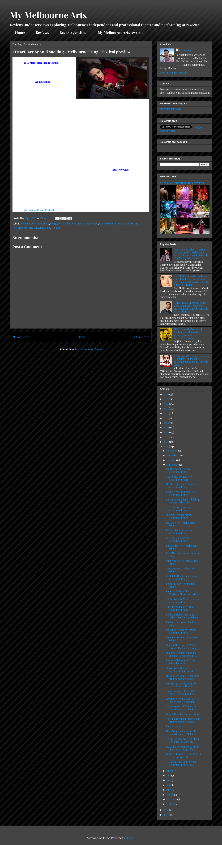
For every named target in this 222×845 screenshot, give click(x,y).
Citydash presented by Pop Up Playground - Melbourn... (182, 700)
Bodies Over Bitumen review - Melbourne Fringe (182, 493)
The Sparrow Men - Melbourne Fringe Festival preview (183, 720)
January (171, 804)
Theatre (55, 227)
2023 (166, 408)
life (101, 223)
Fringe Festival (67, 223)
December (172, 450)
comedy (25, 223)
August (170, 770)
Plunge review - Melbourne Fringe (181, 585)
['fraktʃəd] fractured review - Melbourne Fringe (182, 631)
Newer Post (20, 337)
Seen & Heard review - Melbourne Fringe (178, 539)
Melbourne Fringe (128, 223)
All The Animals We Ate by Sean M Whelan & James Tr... (182, 740)
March (170, 794)
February (171, 799)
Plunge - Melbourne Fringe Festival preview (180, 662)
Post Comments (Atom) (88, 349)
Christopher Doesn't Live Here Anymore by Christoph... (182, 669)
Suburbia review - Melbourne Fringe (182, 562)
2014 (166, 809)
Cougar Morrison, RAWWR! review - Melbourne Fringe (182, 646)
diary (46, 223)
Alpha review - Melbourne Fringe (180, 570)
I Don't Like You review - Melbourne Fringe (179, 532)
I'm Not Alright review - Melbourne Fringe (179, 470)
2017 (166, 437)
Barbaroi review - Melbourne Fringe (182, 547)
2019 (166, 427)
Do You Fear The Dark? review (182, 714)
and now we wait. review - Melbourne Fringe (180, 516)
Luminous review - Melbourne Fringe (182, 639)
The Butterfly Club (39, 227)
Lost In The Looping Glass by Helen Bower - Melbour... (181, 685)
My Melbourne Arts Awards (120, 32)
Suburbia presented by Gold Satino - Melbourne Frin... (181, 693)
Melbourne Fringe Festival (39, 210)
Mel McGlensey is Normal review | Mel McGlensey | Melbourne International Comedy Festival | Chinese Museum (192, 280)
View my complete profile (174, 72)
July (168, 775)
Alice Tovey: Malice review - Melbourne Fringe (181, 608)
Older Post (141, 337)
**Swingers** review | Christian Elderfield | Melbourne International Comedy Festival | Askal (191, 360)
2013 (166, 814)
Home (20, 32)
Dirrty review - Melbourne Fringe (180, 524)
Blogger (130, 837)
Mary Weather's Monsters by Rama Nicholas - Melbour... (182, 733)
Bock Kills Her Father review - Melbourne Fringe (182, 578)
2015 (166, 446)
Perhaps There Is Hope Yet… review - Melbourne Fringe (182, 616)
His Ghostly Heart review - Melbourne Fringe (180, 486)
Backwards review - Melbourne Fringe (183, 624)
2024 (166, 403)
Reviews (42, 32)
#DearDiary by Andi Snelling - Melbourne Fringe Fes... (182, 763)
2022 (166, 413)
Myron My (185, 50)
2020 (166, 422)
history (81, 223)
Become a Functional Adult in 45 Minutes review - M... (183, 501)
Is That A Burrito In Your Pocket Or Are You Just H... (183, 756)
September (172, 464)
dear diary (36, 223)
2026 (166, 394)
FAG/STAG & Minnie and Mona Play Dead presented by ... (182, 748)
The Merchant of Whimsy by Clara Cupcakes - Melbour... (182, 708)
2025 (166, 399)
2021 (166, 418)
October (171, 460)
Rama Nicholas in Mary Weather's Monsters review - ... (184, 593)
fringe (53, 223)
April (169, 789)
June (169, 780)
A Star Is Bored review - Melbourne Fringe (179, 509)
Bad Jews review (174, 726)
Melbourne (110, 223)
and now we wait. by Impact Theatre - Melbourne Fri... (181, 654)
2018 (166, 432)
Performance (20, 227)
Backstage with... (73, 32)
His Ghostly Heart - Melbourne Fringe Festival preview (182, 677)
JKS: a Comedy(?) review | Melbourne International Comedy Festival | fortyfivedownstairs (188, 334)
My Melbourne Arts (48, 15)
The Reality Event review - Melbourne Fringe (180, 478)
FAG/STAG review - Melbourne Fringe (182, 555)
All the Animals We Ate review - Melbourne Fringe (182, 601)
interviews (92, 223)
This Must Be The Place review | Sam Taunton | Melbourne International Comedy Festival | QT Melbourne (191, 307)
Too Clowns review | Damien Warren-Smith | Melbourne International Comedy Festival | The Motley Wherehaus (191, 254)
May (169, 785)
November (172, 455)
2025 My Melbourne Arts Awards (182, 183)
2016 (166, 441)
